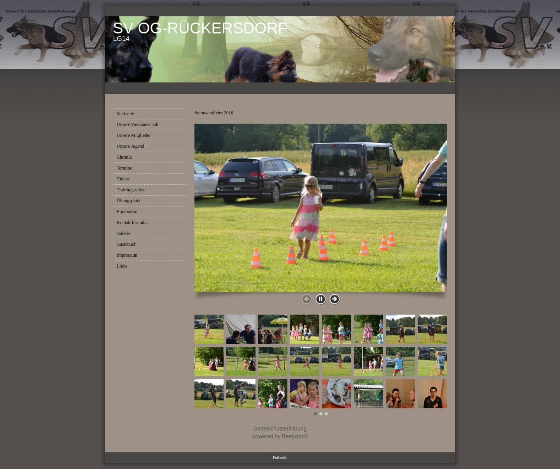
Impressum (127, 255)
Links (122, 266)
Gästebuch (126, 244)
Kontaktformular (132, 222)
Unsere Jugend (130, 146)
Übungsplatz (128, 200)
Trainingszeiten (131, 189)
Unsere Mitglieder (134, 135)
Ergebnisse (127, 211)
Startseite (125, 113)
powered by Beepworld (280, 436)
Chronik (124, 157)
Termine (124, 168)
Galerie (123, 233)
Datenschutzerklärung (280, 428)
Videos (123, 179)
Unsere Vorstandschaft (138, 124)
